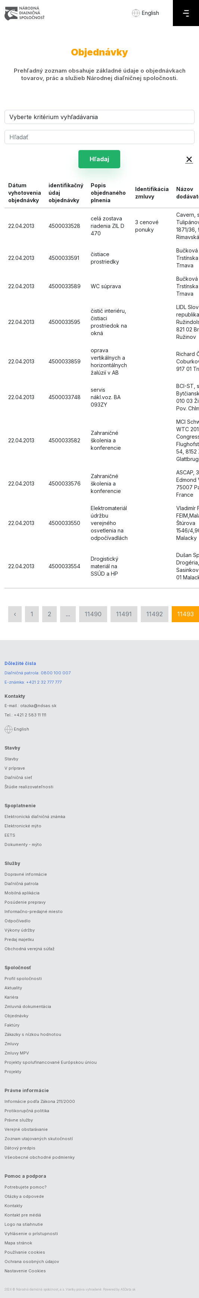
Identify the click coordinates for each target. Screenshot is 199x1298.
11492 (154, 614)
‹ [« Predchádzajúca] (15, 614)
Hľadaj (99, 159)
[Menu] (186, 13)
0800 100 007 (56, 672)
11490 (93, 614)
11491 (124, 614)
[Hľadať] (99, 137)
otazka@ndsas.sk (38, 705)
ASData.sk (128, 1289)
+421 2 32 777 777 (44, 682)
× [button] (189, 158)
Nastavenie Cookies (25, 1270)
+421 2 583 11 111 (30, 715)
